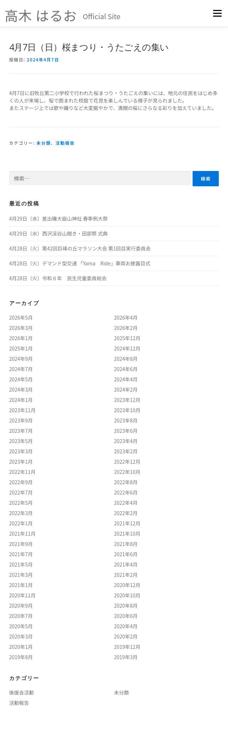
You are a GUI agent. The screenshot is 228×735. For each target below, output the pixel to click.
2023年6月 (126, 430)
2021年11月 (22, 533)
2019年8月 (21, 657)
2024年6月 (126, 368)
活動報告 (65, 143)
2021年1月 (21, 584)
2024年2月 (126, 389)
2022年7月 (21, 492)
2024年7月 (21, 368)
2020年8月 (126, 605)
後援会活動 (21, 692)
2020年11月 (22, 595)
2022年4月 (126, 502)
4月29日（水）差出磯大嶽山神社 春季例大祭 (58, 218)
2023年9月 (21, 420)
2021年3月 (21, 574)
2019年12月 (127, 646)
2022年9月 (21, 482)
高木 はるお (41, 15)
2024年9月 (21, 358)
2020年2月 (126, 636)
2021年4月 (126, 564)
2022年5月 (21, 502)
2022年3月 (21, 512)
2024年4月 (126, 379)
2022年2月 (126, 512)
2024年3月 (21, 389)
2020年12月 (127, 584)
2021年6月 (126, 554)
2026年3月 (21, 327)
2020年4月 (126, 626)
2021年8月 (126, 543)
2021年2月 (126, 574)
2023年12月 (127, 399)
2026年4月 (126, 317)
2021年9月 (21, 543)
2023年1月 (21, 461)
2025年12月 (127, 338)
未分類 (43, 143)
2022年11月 (22, 471)
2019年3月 (126, 657)
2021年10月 (127, 533)
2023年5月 (21, 440)
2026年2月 (126, 327)
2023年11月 (22, 410)
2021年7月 (21, 554)
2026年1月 (21, 338)
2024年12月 (127, 348)
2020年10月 (127, 595)
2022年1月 (21, 523)
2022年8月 (126, 482)
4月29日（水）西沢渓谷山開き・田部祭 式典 (58, 233)
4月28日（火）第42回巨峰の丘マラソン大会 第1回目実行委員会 (80, 248)
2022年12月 (127, 461)
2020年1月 (21, 646)
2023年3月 (21, 451)
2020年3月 (21, 636)
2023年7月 (21, 430)
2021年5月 (21, 564)
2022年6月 (126, 492)
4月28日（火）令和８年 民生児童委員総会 (58, 278)
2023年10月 (127, 410)
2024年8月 (126, 358)
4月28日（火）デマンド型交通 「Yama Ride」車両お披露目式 (79, 263)
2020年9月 (21, 605)
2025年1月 (21, 348)
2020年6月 (126, 615)
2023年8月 (126, 420)
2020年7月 (21, 615)
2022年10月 (127, 471)
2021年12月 (127, 523)
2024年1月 (21, 399)
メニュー (217, 13)
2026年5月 (21, 317)
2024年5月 (21, 379)
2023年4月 (126, 440)
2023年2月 (126, 451)
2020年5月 (21, 626)
